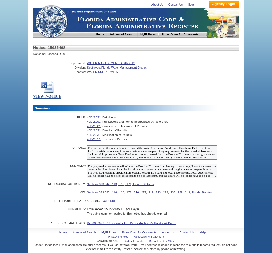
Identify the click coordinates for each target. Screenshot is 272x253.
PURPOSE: (78, 147)
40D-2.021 (93, 117)
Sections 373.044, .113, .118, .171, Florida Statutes (120, 184)
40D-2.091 (93, 121)
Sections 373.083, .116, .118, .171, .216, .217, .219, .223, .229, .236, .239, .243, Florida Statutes (149, 192)
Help (191, 4)
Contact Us (175, 4)
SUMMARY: (78, 165)
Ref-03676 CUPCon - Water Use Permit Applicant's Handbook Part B (131, 223)
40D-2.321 (93, 130)
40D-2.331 (93, 134)
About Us (157, 4)
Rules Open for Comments (139, 232)
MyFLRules (108, 232)
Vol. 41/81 (109, 200)
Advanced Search (84, 232)
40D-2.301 (93, 126)
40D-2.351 (93, 139)
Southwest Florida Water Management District (116, 67)
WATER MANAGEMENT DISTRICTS (111, 63)
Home (51, 21)
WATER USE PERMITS (102, 71)
